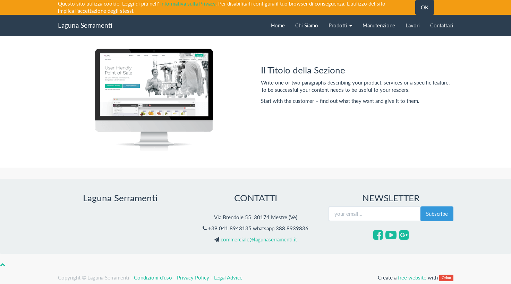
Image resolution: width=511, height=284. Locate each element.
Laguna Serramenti (85, 25)
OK (424, 7)
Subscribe (437, 214)
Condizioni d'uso (153, 277)
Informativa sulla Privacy (187, 3)
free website (412, 277)
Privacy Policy (193, 277)
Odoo (446, 278)
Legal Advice (228, 277)
